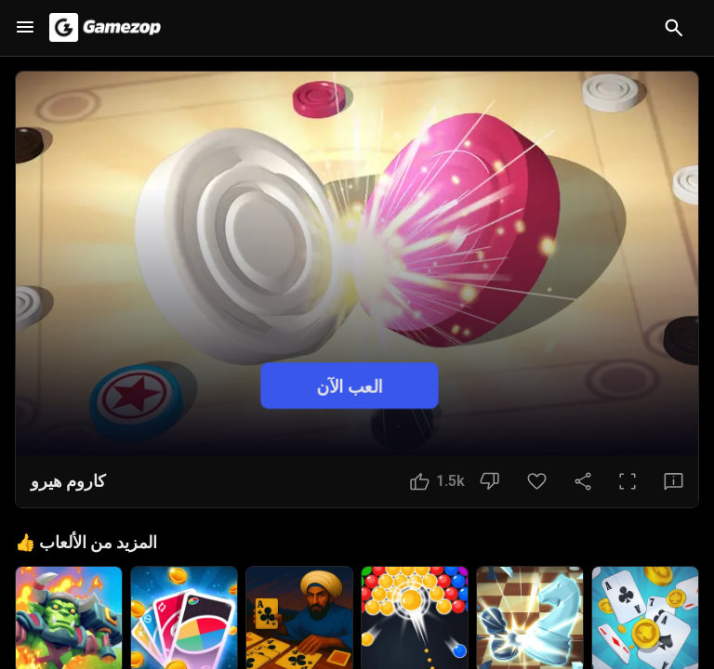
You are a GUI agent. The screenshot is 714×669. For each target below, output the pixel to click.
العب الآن (350, 385)
